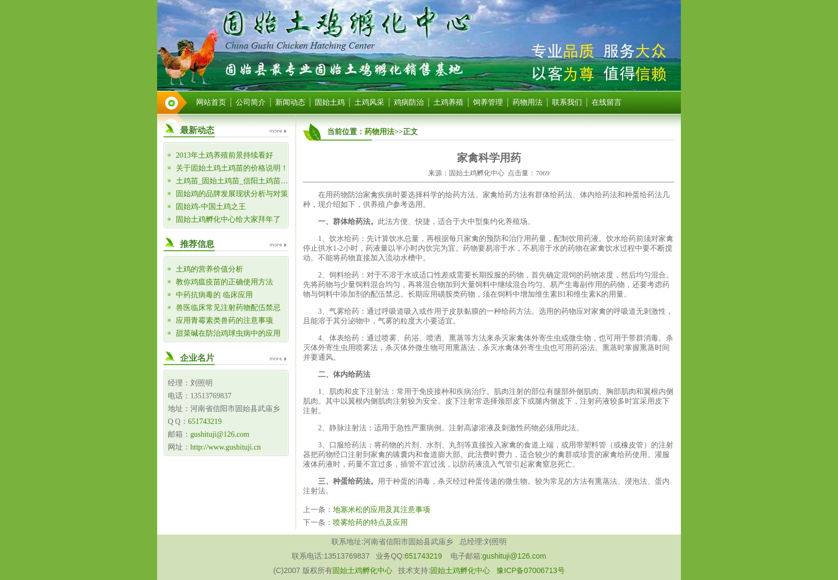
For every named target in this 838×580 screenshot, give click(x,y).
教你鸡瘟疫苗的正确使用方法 (224, 282)
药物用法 (527, 102)
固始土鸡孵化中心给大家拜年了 (228, 219)
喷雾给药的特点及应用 (370, 523)
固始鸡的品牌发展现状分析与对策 (232, 194)
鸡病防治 (409, 102)
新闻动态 (290, 102)
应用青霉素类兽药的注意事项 (224, 320)
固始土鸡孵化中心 (362, 570)
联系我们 (567, 102)
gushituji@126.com (220, 434)
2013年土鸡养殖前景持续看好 (224, 155)
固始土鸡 (330, 102)
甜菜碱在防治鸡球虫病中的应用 (228, 333)
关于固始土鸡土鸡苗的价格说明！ (232, 168)
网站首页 (211, 102)
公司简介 (251, 102)
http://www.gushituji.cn (225, 447)
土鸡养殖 (448, 102)
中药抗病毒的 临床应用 (214, 295)
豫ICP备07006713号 (530, 570)
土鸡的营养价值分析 (209, 269)
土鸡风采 (369, 102)
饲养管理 (488, 102)
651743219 (205, 421)
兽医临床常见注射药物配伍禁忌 (228, 308)
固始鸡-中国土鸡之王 (211, 207)
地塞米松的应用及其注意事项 (381, 510)
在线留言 (607, 102)
